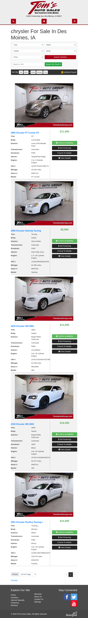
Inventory (14, 597)
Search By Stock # (53, 64)
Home (13, 595)
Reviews (14, 605)
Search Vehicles (60, 57)
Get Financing (64, 148)
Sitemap (37, 602)
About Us (38, 597)
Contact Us (38, 599)
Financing (15, 603)
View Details (64, 158)
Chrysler (14, 580)
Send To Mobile (64, 153)
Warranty (38, 594)
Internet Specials (17, 600)
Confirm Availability (64, 143)
